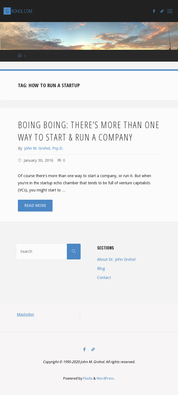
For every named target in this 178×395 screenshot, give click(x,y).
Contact (104, 277)
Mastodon (25, 314)
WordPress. (106, 378)
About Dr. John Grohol (116, 259)
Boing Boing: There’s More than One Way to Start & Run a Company (89, 131)
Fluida (87, 378)
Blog (101, 268)
